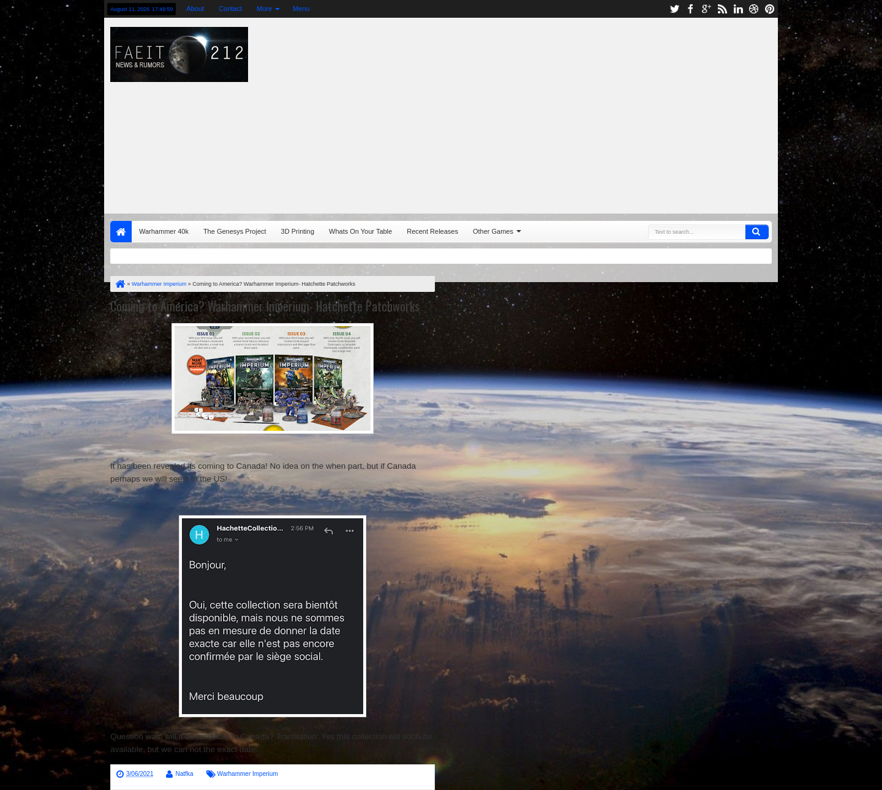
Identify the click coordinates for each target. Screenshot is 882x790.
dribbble (754, 9)
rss (722, 9)
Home (121, 231)
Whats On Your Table (360, 231)
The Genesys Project (234, 231)
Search (757, 232)
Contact (230, 8)
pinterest (770, 9)
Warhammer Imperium (247, 773)
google (706, 9)
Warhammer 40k (164, 231)
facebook (690, 9)
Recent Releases (432, 231)
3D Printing (297, 231)
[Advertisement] (604, 112)
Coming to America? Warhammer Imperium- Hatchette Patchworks (265, 306)
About (195, 8)
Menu (301, 8)
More (264, 8)
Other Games (493, 231)
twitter (674, 9)
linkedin (738, 9)
